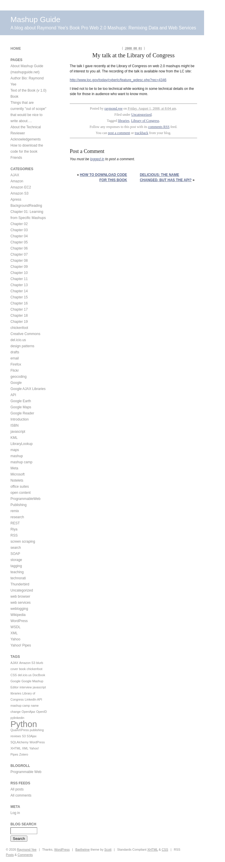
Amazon (16, 181)
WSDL (15, 627)
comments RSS (159, 127)
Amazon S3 (19, 193)
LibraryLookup (21, 444)
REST (15, 523)
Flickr (14, 370)
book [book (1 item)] (22, 669)
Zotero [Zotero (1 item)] (23, 754)
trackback (141, 133)
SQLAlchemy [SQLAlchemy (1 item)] (19, 742)
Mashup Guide (35, 19)
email (14, 358)
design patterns (22, 346)
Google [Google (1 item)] (15, 681)
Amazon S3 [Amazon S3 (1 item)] (27, 663)
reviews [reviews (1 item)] (15, 736)
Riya (13, 529)
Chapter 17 (19, 309)
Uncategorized (141, 115)
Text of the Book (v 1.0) (28, 90)
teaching (17, 572)
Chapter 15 (19, 297)
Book (14, 97)
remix (14, 511)
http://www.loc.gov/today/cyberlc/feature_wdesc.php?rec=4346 (118, 80)
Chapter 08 (19, 261)
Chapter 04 (19, 236)
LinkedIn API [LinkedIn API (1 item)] (33, 699)
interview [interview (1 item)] (25, 687)
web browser (20, 596)
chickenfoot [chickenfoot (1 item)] (34, 669)
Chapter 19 (19, 322)
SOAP (15, 554)
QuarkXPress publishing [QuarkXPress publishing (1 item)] (27, 730)
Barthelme (82, 849)
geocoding (18, 377)
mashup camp (21, 462)
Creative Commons (25, 334)
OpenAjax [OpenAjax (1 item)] (28, 711)
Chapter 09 (19, 267)
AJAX (14, 175)
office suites (19, 487)
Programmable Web (26, 772)
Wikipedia (18, 615)
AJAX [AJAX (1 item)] (14, 663)
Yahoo (15, 639)
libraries (123, 121)
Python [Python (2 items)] (23, 724)
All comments (20, 795)
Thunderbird (19, 584)
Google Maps (20, 407)
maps (14, 450)
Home (15, 49)
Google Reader (22, 413)
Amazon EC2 (20, 187)
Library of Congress (145, 121)
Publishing (18, 505)
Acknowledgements (25, 139)
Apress (15, 199)
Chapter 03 (19, 230)
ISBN (14, 425)
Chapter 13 (19, 285)
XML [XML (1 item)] (25, 748)
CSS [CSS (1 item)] (13, 675)
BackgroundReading (26, 206)
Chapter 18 (19, 316)
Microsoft (17, 474)
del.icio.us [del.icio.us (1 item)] (24, 675)
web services (20, 603)
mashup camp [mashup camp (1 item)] (20, 705)
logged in (97, 159)
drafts (14, 352)
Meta (14, 468)
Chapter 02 (19, 224)
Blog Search (23, 824)
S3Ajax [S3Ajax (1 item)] (32, 736)
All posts (17, 789)
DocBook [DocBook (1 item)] (39, 675)
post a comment (119, 133)
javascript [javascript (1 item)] (39, 687)
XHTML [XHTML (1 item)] (15, 748)
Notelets (16, 480)
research (17, 517)
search (15, 548)
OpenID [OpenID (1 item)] (41, 711)
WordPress (19, 621)
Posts (10, 854)
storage (16, 560)
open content (20, 493)
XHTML (152, 849)
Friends (16, 158)
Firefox (15, 364)
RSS (14, 535)
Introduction (19, 419)
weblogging (19, 609)
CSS (165, 849)
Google (16, 383)
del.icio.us (18, 340)
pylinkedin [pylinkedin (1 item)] (17, 717)
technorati (18, 578)
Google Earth (20, 401)
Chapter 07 (19, 254)
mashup (16, 456)
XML (14, 633)
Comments (25, 854)
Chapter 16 (19, 303)
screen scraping (22, 541)
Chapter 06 (19, 248)
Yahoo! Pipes (20, 645)
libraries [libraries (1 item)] (15, 693)
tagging (16, 566)
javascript (17, 432)
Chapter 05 (19, 242)
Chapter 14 (19, 291)
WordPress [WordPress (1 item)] (37, 742)
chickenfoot (19, 328)
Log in (15, 813)
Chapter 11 (19, 279)
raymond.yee (113, 108)
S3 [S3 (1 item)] (24, 736)
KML (14, 438)
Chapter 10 (19, 273)
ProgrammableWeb (25, 499)
